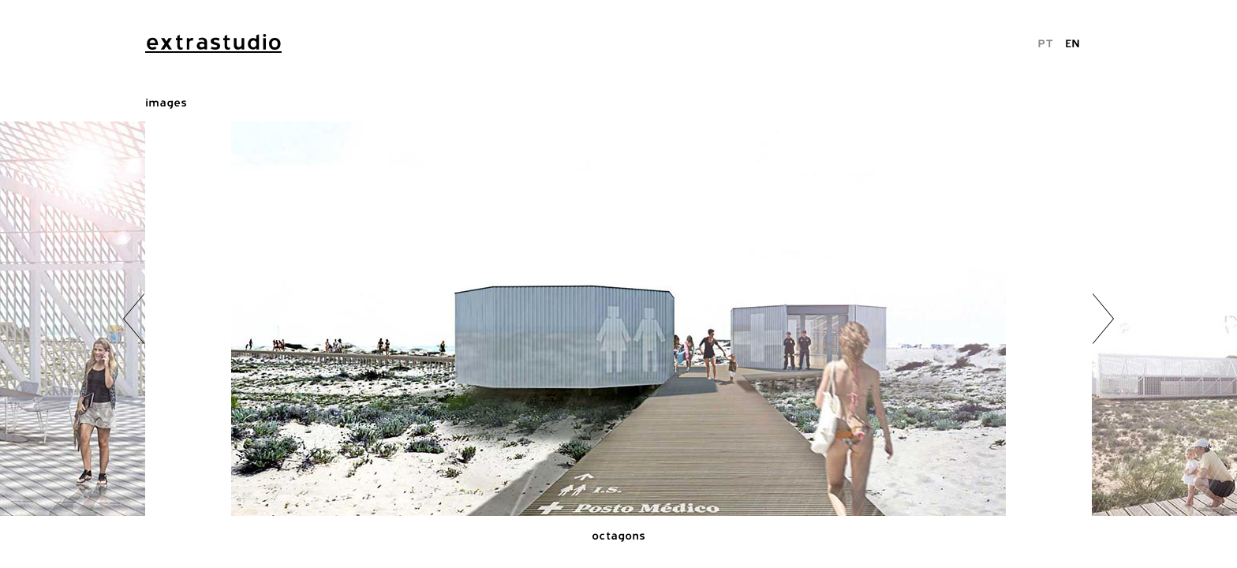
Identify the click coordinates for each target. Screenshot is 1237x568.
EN (1072, 43)
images (166, 102)
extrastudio (213, 41)
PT (1045, 43)
